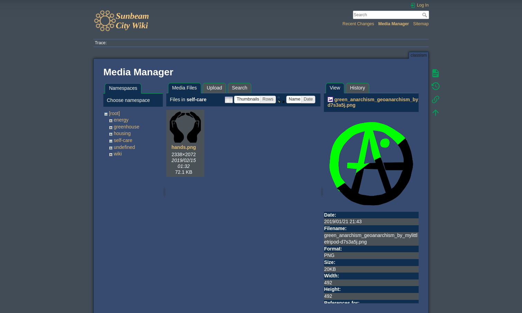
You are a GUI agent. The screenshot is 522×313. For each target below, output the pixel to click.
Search (425, 14)
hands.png (183, 147)
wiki (118, 153)
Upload (214, 88)
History (357, 88)
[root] (114, 113)
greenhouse (126, 127)
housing (122, 133)
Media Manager (393, 23)
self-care (123, 140)
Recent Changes (358, 23)
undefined (124, 147)
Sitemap (421, 23)
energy (121, 120)
